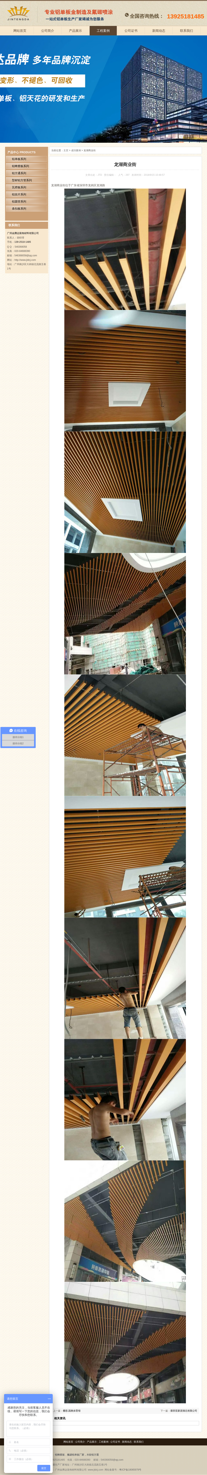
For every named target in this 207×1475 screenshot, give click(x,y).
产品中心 (13, 152)
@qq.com (118, 1459)
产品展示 (75, 30)
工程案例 (103, 30)
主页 (65, 150)
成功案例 (76, 150)
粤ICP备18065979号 (130, 1469)
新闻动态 (158, 30)
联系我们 (186, 30)
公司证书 (130, 30)
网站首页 (19, 30)
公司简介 (47, 30)
